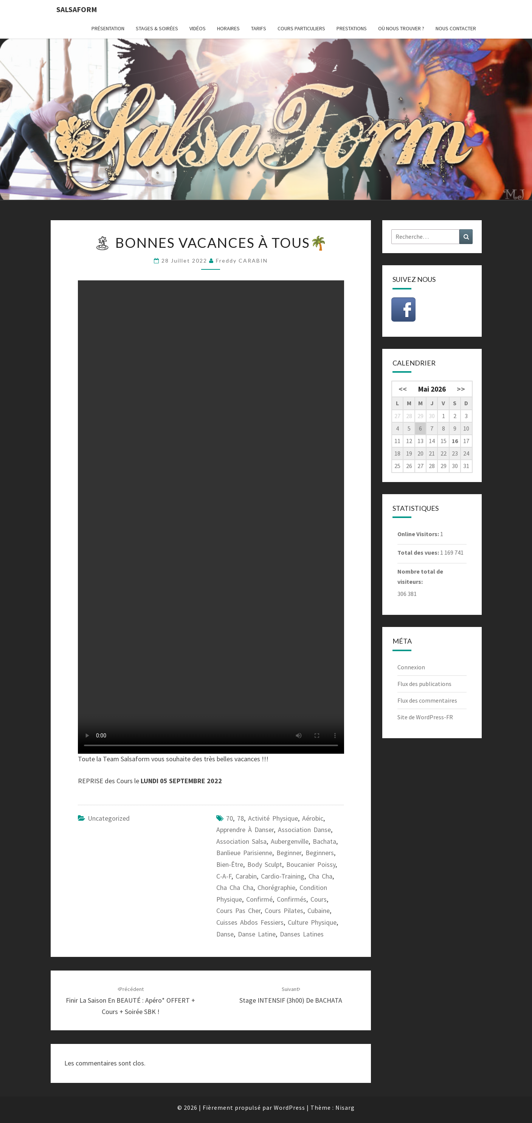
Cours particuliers (301, 28)
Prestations (352, 28)
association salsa (241, 841)
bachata (324, 841)
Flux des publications (424, 683)
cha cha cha (234, 887)
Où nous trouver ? (401, 28)
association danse (304, 829)
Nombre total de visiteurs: (420, 576)
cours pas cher (238, 910)
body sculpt (264, 864)
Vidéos (197, 28)
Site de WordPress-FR (425, 717)
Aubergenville (290, 841)
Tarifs (258, 28)
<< (403, 389)
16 (455, 441)
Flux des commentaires (427, 700)
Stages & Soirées (157, 28)
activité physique (273, 818)
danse (225, 934)
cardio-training (282, 876)
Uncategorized (109, 818)
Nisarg (345, 1107)
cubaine (318, 910)
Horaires (228, 28)
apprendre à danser (245, 829)
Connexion (411, 667)
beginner (288, 852)
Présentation (108, 28)
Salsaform (76, 9)
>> (461, 389)
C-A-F (223, 876)
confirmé (259, 899)
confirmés (291, 899)
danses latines (302, 934)
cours (318, 899)
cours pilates (284, 910)
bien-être (229, 864)
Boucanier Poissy (310, 864)
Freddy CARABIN (242, 260)
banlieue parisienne (244, 852)
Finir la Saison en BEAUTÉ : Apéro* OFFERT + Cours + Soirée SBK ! (130, 1001)
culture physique (312, 922)
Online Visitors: (418, 534)
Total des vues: (418, 552)
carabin (246, 876)
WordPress (289, 1107)
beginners (320, 852)
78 (240, 818)
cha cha (320, 876)
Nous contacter (456, 28)
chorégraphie (276, 887)
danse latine (257, 934)
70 (229, 818)
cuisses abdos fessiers (250, 922)
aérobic (312, 818)
